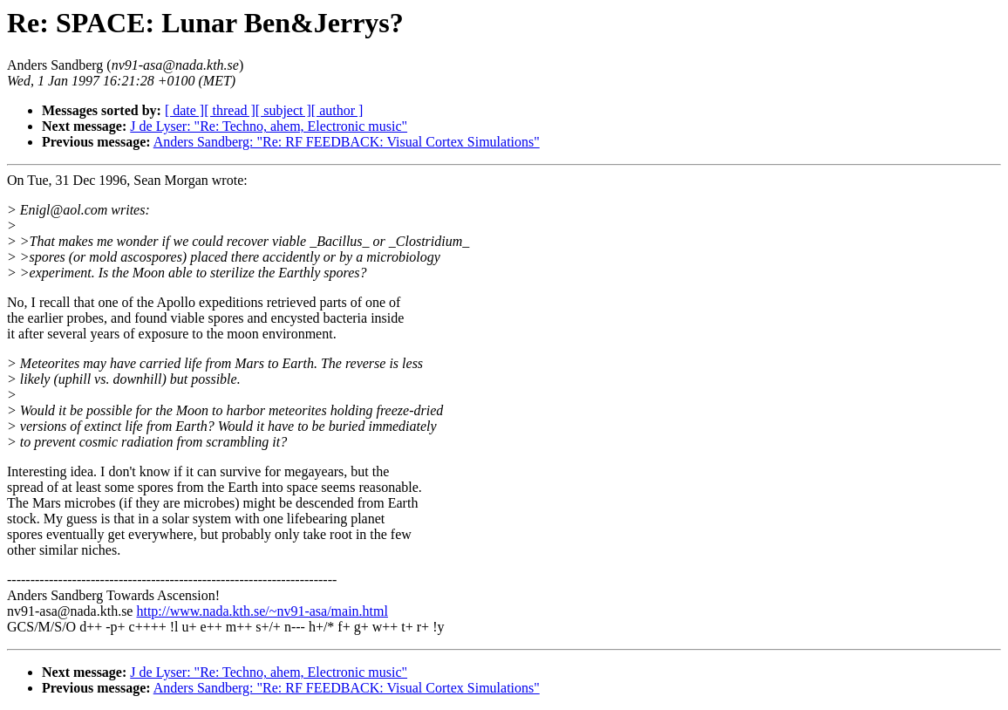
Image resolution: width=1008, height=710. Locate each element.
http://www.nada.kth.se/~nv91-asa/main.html (261, 611)
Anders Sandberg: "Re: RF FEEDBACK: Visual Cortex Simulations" (346, 141)
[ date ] (184, 110)
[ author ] (337, 110)
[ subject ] (283, 110)
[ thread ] (229, 110)
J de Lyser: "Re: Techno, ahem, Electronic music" (268, 126)
